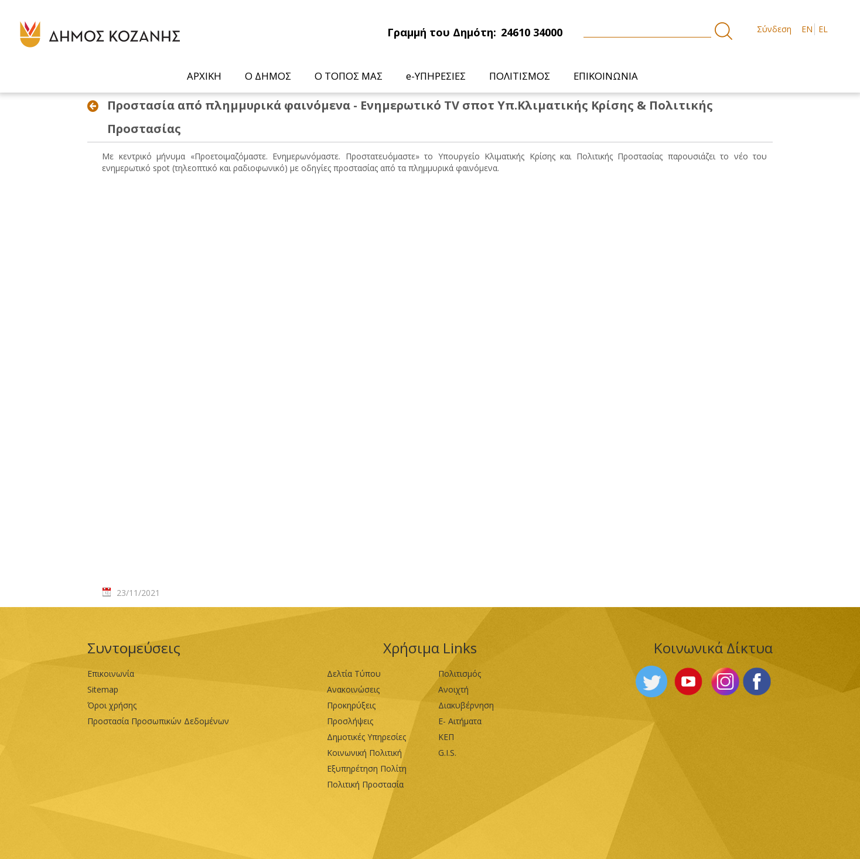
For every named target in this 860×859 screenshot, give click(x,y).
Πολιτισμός (459, 673)
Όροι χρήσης (111, 705)
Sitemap (102, 689)
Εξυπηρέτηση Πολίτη (367, 768)
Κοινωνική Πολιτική (364, 752)
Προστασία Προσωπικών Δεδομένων (158, 721)
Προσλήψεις (350, 721)
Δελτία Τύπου (354, 673)
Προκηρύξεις (351, 705)
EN (807, 29)
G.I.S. (447, 752)
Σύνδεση (774, 29)
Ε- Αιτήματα (460, 721)
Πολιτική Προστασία (365, 784)
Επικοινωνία (110, 673)
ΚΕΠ (446, 736)
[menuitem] (204, 76)
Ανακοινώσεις (353, 689)
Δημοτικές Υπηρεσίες (366, 736)
